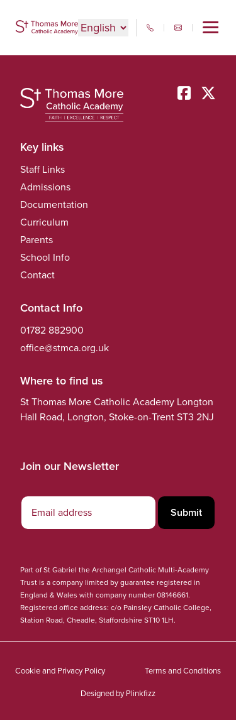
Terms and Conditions (183, 671)
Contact (37, 275)
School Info (45, 257)
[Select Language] (103, 27)
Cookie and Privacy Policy (60, 671)
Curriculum (44, 222)
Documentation (54, 204)
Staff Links (42, 169)
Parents (36, 239)
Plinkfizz (140, 693)
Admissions (45, 187)
